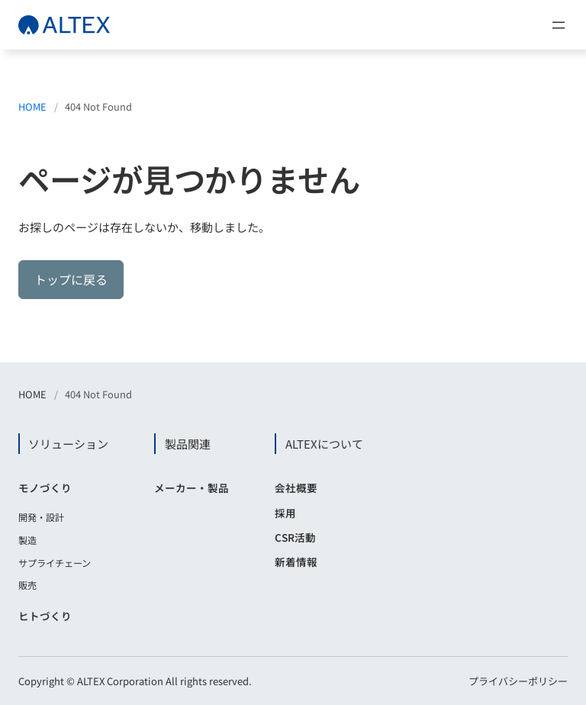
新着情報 (296, 561)
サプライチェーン (54, 563)
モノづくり (45, 487)
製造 (27, 540)
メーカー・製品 (191, 487)
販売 (27, 585)
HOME (32, 106)
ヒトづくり (45, 615)
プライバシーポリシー (518, 681)
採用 (285, 512)
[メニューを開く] (558, 25)
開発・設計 (41, 517)
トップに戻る (71, 279)
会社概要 (296, 487)
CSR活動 (295, 537)
